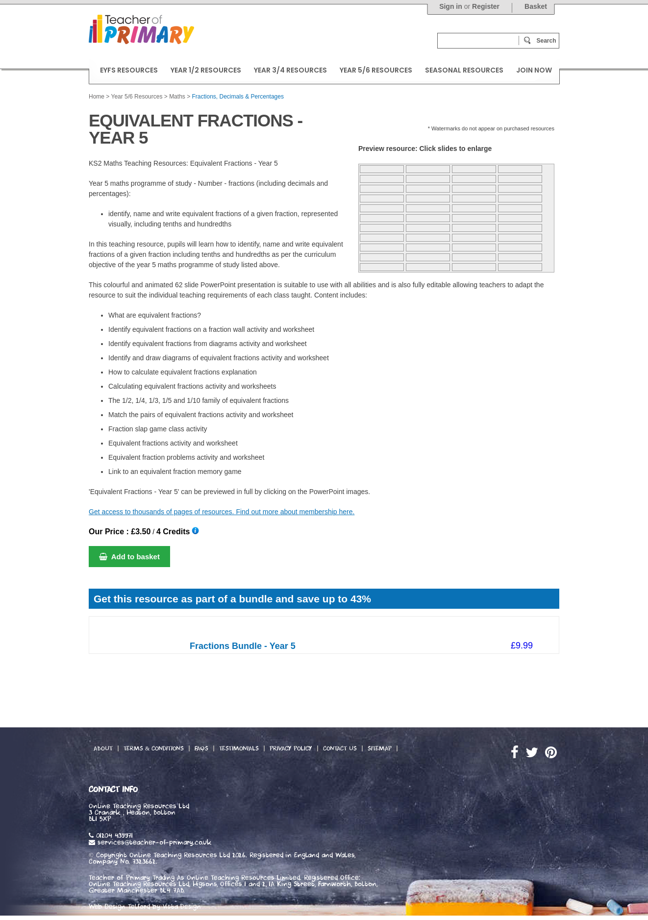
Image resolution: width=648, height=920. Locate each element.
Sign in (450, 6)
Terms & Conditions (154, 748)
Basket (535, 6)
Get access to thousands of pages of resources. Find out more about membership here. (221, 512)
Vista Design (182, 906)
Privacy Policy (291, 748)
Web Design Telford (119, 906)
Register (485, 6)
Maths (177, 96)
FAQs (201, 748)
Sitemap (380, 748)
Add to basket (129, 556)
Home (96, 96)
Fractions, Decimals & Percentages (238, 96)
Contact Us (340, 748)
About (103, 748)
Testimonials (239, 748)
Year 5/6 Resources (136, 96)
